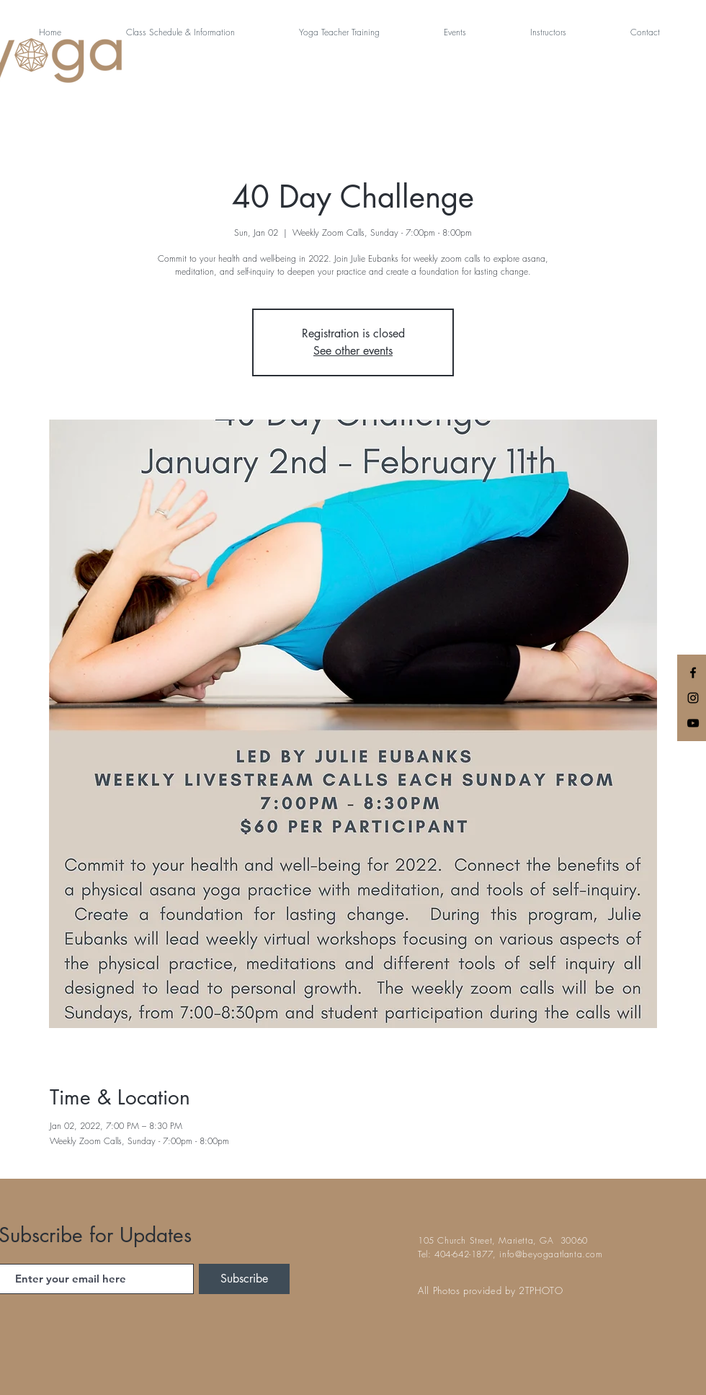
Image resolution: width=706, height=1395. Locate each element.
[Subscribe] (244, 1279)
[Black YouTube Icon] (693, 723)
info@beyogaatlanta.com (550, 1254)
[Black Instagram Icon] (693, 698)
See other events (353, 350)
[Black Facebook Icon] (693, 672)
